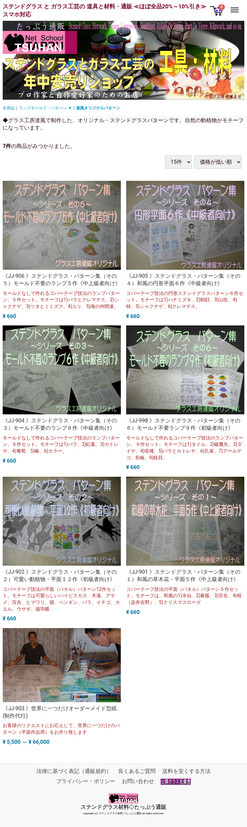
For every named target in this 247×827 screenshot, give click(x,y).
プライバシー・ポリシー (85, 781)
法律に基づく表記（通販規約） (73, 771)
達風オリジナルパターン (98, 108)
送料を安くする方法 (186, 771)
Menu (235, 6)
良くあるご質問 (137, 771)
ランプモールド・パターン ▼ (45, 108)
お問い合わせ (138, 781)
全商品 (9, 108)
